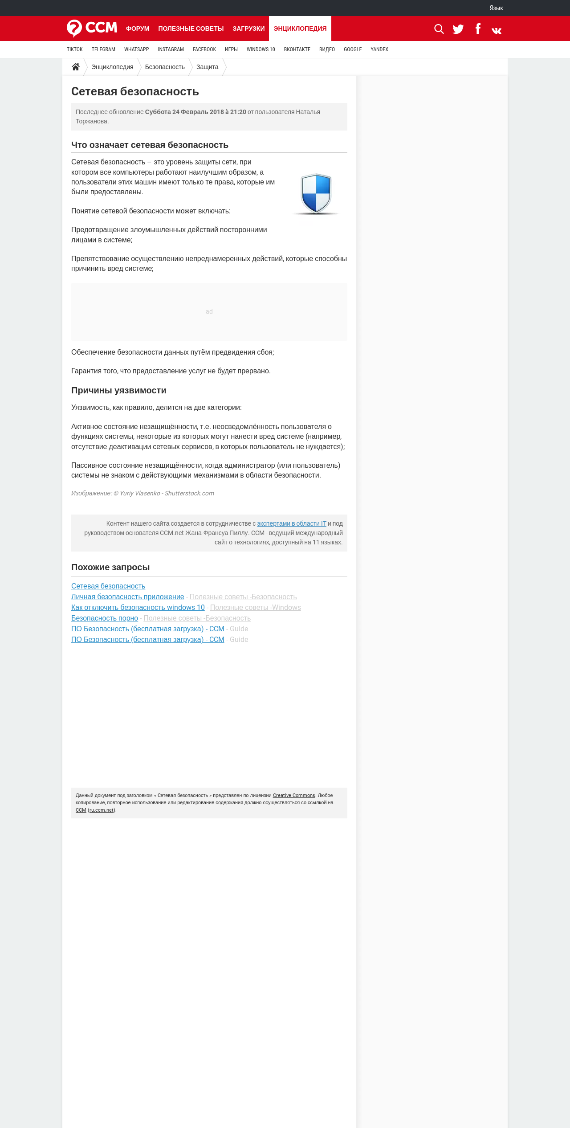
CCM (81, 810)
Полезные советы (191, 28)
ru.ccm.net (102, 810)
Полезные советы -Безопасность (243, 597)
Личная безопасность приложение (127, 597)
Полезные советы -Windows (255, 607)
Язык (496, 8)
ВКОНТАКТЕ (297, 49)
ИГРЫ (231, 49)
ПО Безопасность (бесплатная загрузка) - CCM (147, 629)
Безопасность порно (104, 618)
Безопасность (165, 66)
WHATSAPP (136, 49)
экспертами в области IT (291, 523)
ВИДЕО (327, 49)
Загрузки (248, 28)
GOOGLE (353, 49)
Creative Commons (294, 795)
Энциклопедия (299, 28)
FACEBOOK (204, 49)
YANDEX (379, 49)
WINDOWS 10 (261, 49)
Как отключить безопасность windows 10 (138, 607)
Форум (137, 28)
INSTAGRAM (171, 49)
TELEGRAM (103, 49)
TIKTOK (75, 49)
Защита (207, 66)
